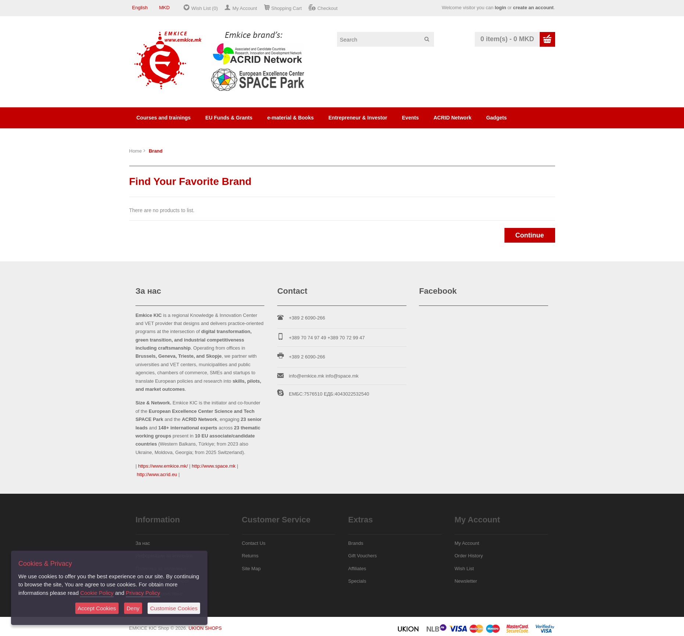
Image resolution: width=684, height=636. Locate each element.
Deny (133, 608)
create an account (533, 7)
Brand (156, 151)
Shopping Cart (286, 8)
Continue (529, 235)
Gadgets (496, 118)
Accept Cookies (97, 608)
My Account (244, 8)
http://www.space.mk (213, 466)
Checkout (327, 8)
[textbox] (385, 39)
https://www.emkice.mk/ (163, 466)
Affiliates (357, 568)
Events (410, 118)
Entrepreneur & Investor (358, 118)
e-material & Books (290, 118)
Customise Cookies (174, 608)
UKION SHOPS (205, 628)
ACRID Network (452, 118)
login (500, 7)
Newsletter (466, 581)
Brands (355, 543)
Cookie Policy (96, 593)
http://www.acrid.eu (157, 474)
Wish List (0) (204, 8)
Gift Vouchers (362, 555)
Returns (250, 555)
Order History (469, 555)
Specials (357, 581)
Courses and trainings (164, 118)
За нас (142, 543)
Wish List (464, 568)
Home (135, 151)
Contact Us (253, 543)
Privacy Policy (143, 593)
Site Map (251, 568)
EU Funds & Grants (228, 118)
